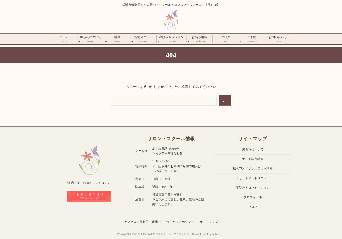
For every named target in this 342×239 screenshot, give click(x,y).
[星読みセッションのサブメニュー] (158, 41)
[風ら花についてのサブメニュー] (79, 41)
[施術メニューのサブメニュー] (132, 41)
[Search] (225, 100)
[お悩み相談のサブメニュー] (188, 41)
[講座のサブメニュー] (106, 41)
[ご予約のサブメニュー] (240, 41)
